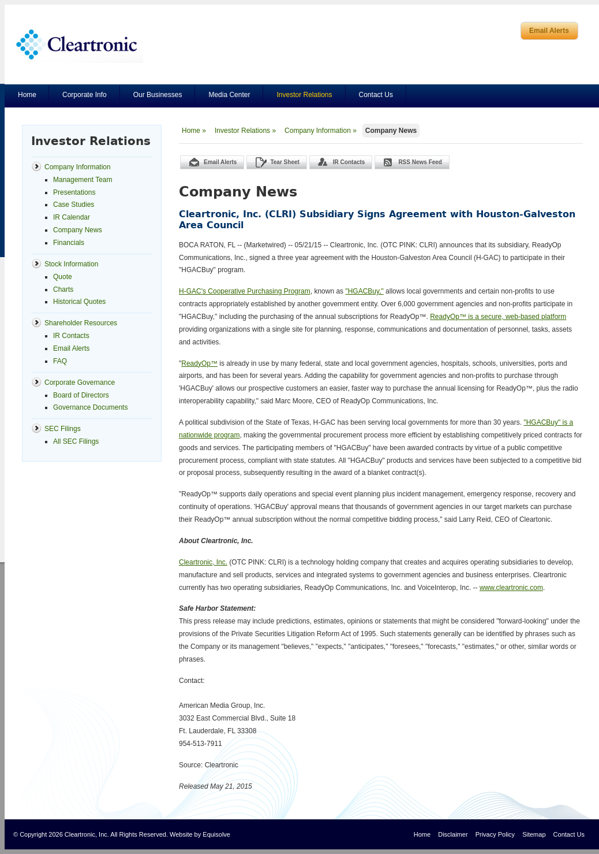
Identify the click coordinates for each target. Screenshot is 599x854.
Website (181, 834)
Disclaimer (452, 834)
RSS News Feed (420, 162)
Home (27, 95)
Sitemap (533, 834)
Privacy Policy (495, 834)
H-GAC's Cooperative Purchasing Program (244, 291)
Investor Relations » (245, 131)
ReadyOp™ (199, 363)
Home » (194, 131)
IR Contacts (349, 162)
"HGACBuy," (364, 291)
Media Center (229, 95)
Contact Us (376, 95)
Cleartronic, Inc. (203, 562)
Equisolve (216, 834)
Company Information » (320, 131)
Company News (391, 131)
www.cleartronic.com (511, 588)
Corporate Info (84, 95)
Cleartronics (78, 44)
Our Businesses (157, 95)
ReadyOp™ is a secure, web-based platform (498, 317)
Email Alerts (549, 31)
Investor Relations (304, 95)
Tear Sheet (284, 162)
